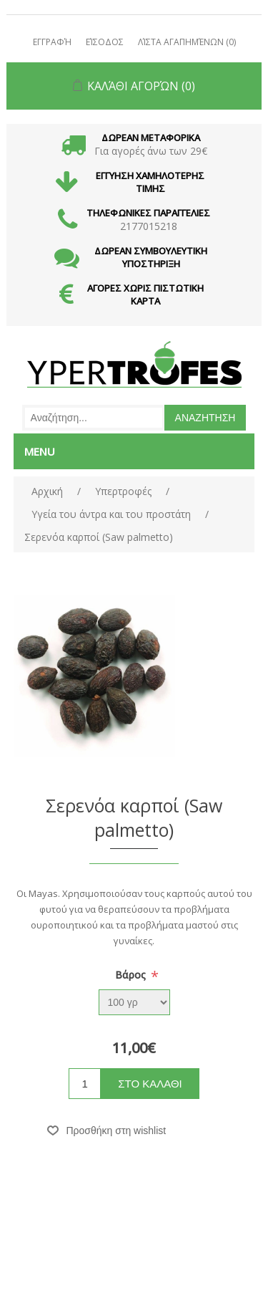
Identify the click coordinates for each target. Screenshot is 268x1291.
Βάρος (132, 975)
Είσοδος (105, 42)
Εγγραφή (52, 42)
